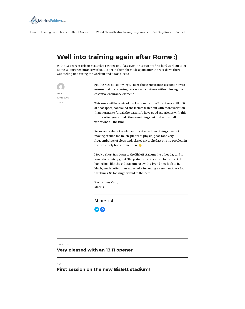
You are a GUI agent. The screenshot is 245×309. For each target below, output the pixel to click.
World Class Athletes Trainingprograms (120, 32)
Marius (60, 93)
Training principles (52, 32)
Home (32, 32)
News (59, 102)
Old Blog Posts (161, 32)
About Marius (79, 32)
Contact (180, 32)
